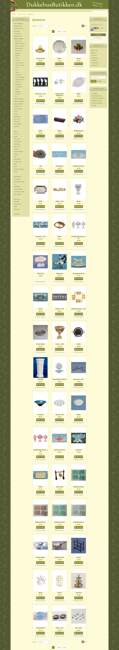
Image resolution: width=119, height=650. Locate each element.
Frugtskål (40, 412)
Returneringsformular (97, 103)
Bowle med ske (59, 553)
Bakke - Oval (59, 199)
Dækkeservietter (78, 484)
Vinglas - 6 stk (59, 306)
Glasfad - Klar (59, 412)
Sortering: (34, 26)
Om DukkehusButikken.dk (98, 98)
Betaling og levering (96, 96)
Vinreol (78, 553)
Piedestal (40, 377)
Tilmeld (94, 81)
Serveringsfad (40, 58)
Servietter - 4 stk (40, 93)
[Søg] (107, 12)
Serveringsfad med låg (59, 377)
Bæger (79, 199)
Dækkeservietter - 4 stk (78, 306)
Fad (40, 164)
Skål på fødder (40, 553)
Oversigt (94, 105)
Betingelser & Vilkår (96, 100)
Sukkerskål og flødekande (59, 93)
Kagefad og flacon (78, 164)
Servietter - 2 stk (78, 377)
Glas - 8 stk (78, 623)
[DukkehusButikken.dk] (60, 6)
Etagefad (78, 588)
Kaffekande (59, 271)
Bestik (40, 588)
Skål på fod (40, 271)
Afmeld (99, 81)
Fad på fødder (40, 342)
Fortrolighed (95, 93)
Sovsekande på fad (78, 271)
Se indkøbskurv (98, 38)
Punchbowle (59, 164)
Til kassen (98, 34)
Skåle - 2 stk (59, 623)
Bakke (59, 58)
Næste (59, 31)
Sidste (64, 31)
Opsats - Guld (59, 342)
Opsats (78, 58)
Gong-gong (59, 484)
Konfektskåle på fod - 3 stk (78, 235)
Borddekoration (78, 129)
